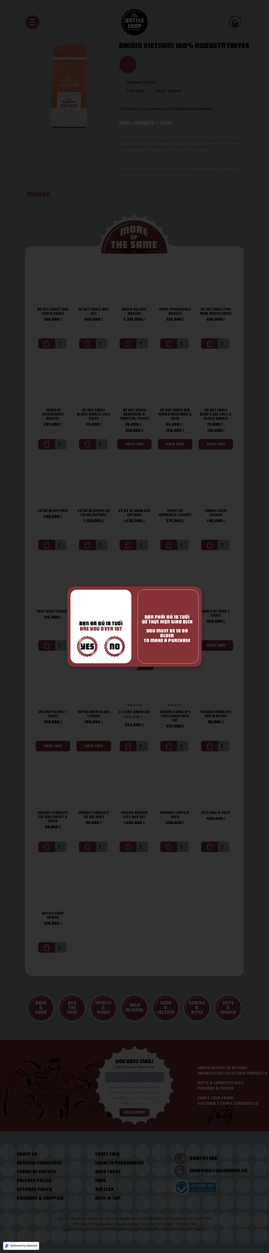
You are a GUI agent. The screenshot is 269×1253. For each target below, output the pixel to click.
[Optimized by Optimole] (21, 1246)
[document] (134, 626)
